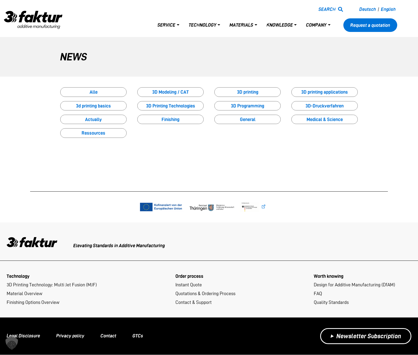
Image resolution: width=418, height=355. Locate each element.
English (388, 9)
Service (166, 25)
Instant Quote (188, 284)
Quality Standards (331, 302)
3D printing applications (324, 91)
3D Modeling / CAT (170, 91)
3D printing (247, 91)
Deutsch (367, 9)
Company (316, 25)
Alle (94, 91)
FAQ (318, 293)
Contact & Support (193, 302)
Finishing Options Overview (33, 302)
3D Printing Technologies (170, 105)
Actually (93, 119)
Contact (108, 336)
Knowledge (280, 25)
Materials (241, 25)
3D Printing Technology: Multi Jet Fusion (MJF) (52, 284)
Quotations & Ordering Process (205, 293)
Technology (202, 25)
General (247, 119)
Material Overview (24, 293)
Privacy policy (70, 336)
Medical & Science (325, 119)
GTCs (137, 336)
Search (327, 9)
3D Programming (247, 105)
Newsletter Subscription (366, 336)
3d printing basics (93, 105)
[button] (11, 343)
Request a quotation (370, 25)
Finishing (170, 119)
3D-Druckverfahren (325, 105)
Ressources (93, 132)
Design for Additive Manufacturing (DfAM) (354, 284)
